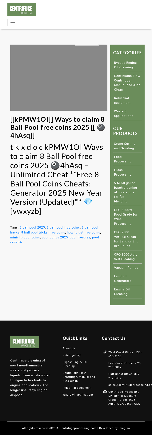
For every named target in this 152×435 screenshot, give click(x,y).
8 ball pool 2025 (32, 227)
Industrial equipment (77, 387)
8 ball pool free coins (63, 227)
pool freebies (80, 237)
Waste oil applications (78, 394)
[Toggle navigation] (12, 22)
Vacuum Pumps (126, 267)
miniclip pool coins (25, 237)
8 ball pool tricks (34, 232)
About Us (69, 348)
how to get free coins (83, 232)
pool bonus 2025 (55, 237)
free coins (57, 232)
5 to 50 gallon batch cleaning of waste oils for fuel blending (125, 192)
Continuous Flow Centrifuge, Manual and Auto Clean (79, 376)
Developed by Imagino (114, 428)
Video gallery (72, 355)
